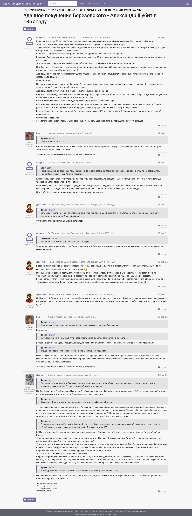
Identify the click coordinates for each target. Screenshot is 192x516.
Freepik (87, 514)
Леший (39, 375)
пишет (52, 138)
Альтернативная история (109, 511)
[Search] (62, 3)
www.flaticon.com (98, 514)
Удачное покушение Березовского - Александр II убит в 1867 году (109, 10)
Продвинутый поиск (98, 3)
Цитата (163, 126)
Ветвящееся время (66, 10)
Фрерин (40, 37)
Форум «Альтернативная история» (23, 3)
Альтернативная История (42, 10)
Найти (83, 3)
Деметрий (41, 204)
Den (38, 133)
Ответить (31, 29)
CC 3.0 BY (114, 514)
